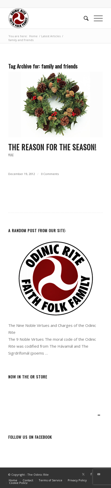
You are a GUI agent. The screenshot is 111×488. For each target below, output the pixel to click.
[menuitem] (84, 18)
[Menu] (96, 18)
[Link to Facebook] (91, 474)
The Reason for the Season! (52, 147)
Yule (11, 155)
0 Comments (50, 174)
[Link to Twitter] (83, 474)
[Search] (84, 18)
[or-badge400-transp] (46, 18)
